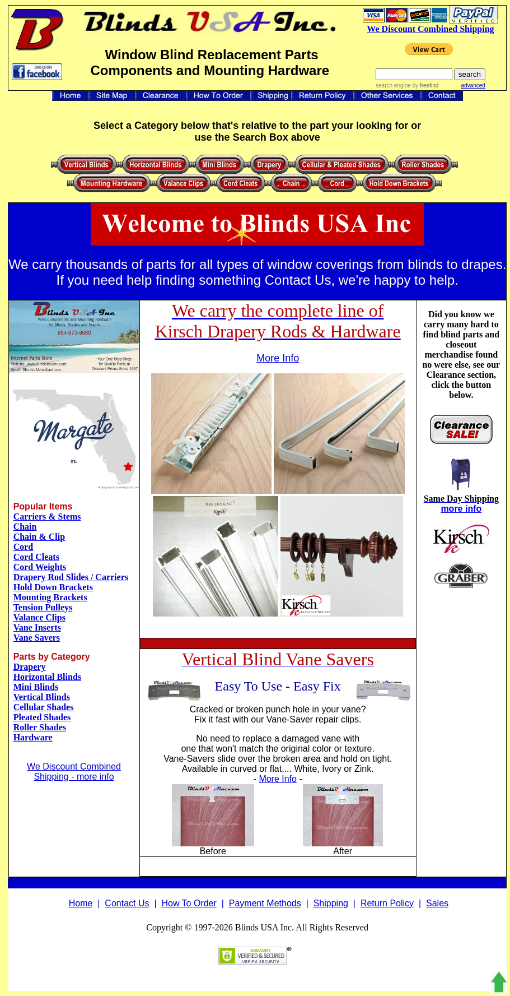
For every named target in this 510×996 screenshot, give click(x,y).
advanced (473, 85)
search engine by (407, 85)
